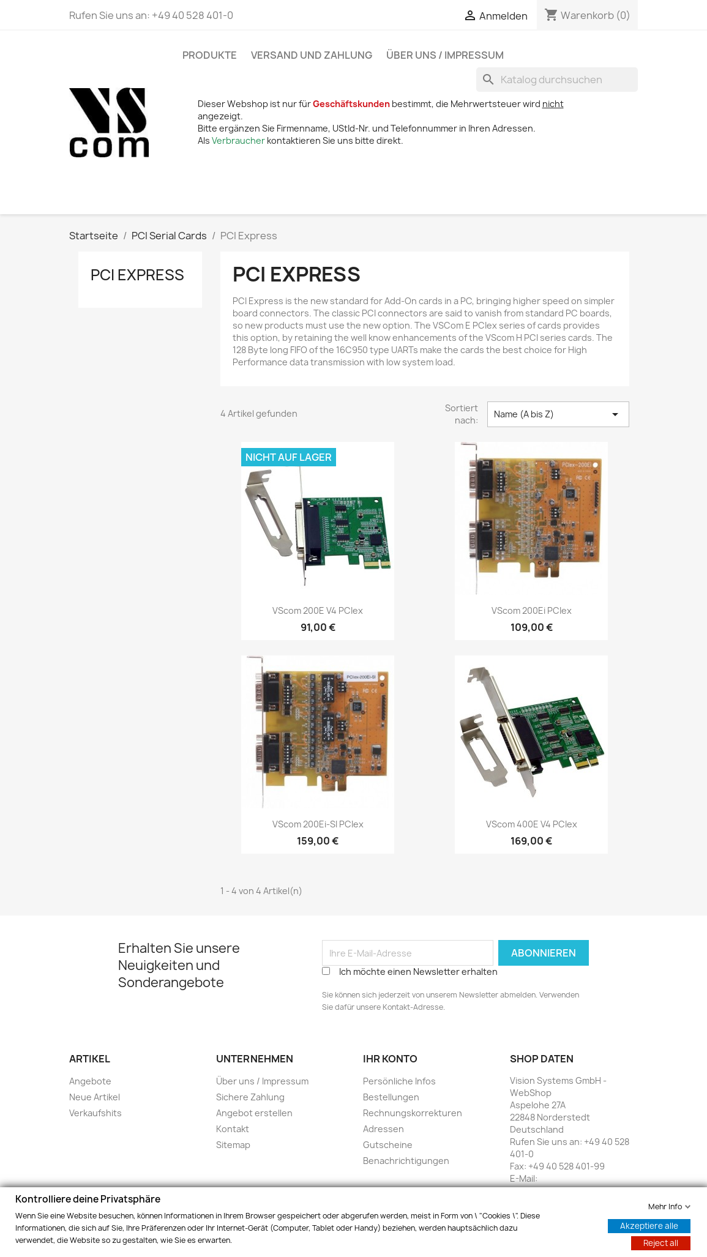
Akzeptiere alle (649, 1225)
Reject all (660, 1242)
